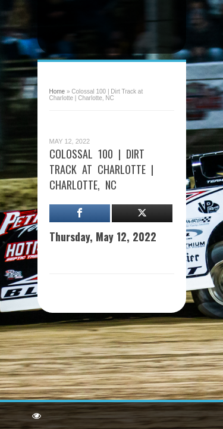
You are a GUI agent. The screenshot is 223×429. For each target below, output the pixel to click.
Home (57, 91)
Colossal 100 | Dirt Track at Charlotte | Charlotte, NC (101, 169)
